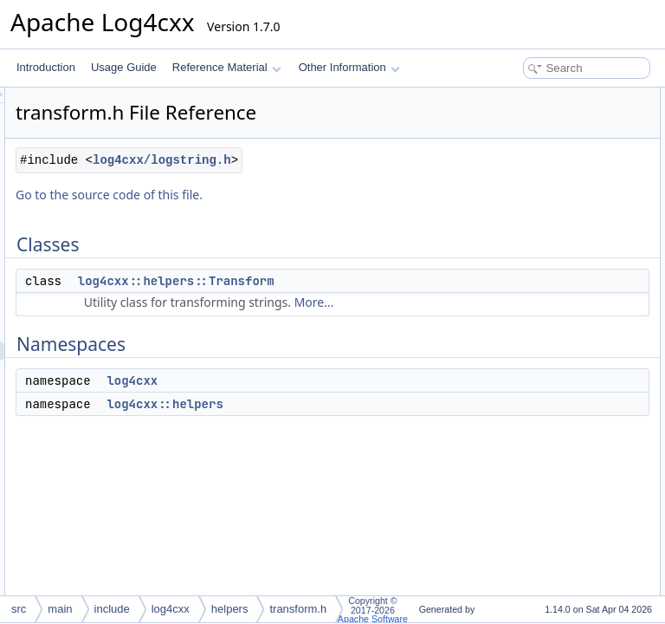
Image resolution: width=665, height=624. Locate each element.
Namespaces (502, 135)
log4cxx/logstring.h (312, 203)
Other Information (349, 67)
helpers (230, 608)
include (112, 608)
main (60, 608)
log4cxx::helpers (381, 466)
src (18, 608)
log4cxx (348, 443)
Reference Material (226, 67)
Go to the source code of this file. (325, 238)
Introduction (45, 67)
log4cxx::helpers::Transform (392, 324)
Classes (490, 97)
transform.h (297, 608)
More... (365, 364)
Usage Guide (124, 67)
